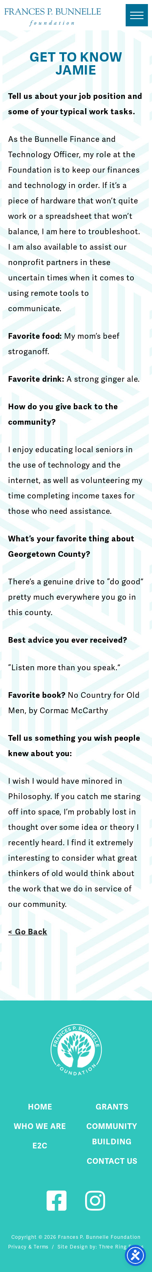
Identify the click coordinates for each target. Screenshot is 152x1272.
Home (40, 1107)
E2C (39, 1146)
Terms (41, 1247)
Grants (112, 1107)
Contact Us (112, 1161)
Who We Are (40, 1126)
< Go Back (27, 932)
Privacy (17, 1247)
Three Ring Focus (121, 1247)
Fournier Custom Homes (52, 17)
